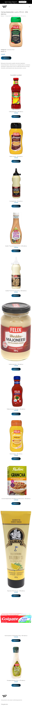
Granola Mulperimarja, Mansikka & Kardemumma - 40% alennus (16, 498)
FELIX (13, 49)
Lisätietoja (6, 58)
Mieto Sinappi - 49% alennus (16, 453)
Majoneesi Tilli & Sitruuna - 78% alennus (16, 590)
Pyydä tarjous (22, 1)
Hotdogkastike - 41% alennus (16, 201)
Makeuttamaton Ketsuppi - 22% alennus (16, 409)
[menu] (29, 7)
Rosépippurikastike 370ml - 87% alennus (16, 680)
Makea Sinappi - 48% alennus (16, 156)
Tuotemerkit (9, 49)
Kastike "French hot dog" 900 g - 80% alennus (16, 290)
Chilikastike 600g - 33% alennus (16, 111)
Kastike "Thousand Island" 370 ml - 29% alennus (16, 246)
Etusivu (2, 16)
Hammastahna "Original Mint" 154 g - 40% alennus (16, 635)
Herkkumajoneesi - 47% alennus (16, 364)
